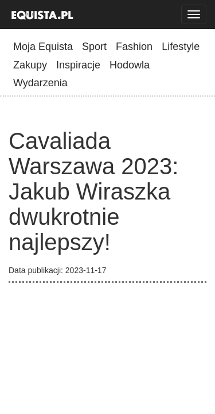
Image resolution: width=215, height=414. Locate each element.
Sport (94, 46)
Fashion (134, 46)
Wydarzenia (40, 83)
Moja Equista (43, 46)
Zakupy (30, 65)
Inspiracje (78, 65)
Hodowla (130, 65)
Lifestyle (181, 46)
